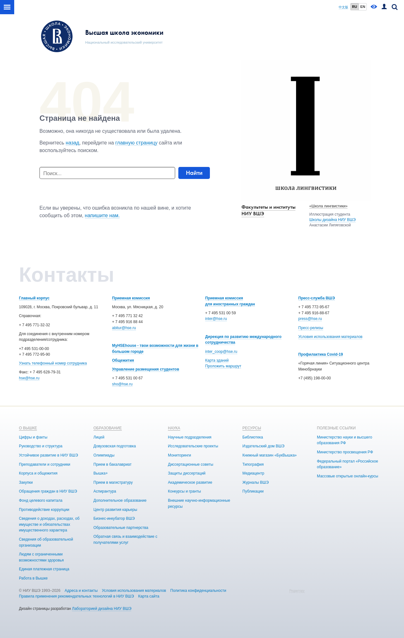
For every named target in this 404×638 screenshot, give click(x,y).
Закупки (26, 482)
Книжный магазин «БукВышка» (269, 455)
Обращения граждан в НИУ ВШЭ (48, 491)
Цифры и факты (33, 437)
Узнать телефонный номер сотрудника (53, 363)
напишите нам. (102, 215)
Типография (253, 464)
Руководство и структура (40, 446)
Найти (194, 173)
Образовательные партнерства (120, 527)
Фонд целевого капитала (40, 500)
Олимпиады (104, 455)
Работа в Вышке (33, 578)
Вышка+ (100, 473)
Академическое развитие (190, 482)
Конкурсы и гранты (184, 491)
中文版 (343, 7)
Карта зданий (217, 360)
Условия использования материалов (330, 336)
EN (362, 7)
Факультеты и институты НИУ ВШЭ (268, 210)
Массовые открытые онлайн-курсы (347, 476)
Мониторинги (179, 455)
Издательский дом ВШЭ (263, 446)
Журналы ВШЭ (255, 482)
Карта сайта (148, 596)
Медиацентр (253, 473)
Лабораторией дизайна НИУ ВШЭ (101, 608)
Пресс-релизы (310, 328)
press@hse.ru (310, 318)
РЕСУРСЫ (251, 428)
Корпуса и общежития (38, 473)
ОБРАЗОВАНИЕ (107, 428)
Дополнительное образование (119, 500)
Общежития (123, 360)
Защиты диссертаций (186, 473)
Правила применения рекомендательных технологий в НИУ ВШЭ (76, 596)
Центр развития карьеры (115, 509)
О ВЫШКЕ (28, 428)
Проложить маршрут (223, 366)
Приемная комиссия (131, 298)
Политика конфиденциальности (198, 590)
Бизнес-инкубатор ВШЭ (114, 518)
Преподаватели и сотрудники (44, 464)
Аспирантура (104, 491)
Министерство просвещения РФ (345, 452)
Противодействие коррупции (44, 509)
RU (354, 7)
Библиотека (252, 437)
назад (72, 142)
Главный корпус (34, 298)
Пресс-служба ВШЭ (316, 298)
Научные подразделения (189, 437)
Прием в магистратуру (113, 482)
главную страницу (136, 142)
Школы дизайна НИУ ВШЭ (332, 220)
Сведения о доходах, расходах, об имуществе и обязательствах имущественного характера (49, 524)
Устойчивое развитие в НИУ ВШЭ (48, 455)
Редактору (297, 590)
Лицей (98, 437)
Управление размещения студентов (145, 369)
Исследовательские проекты (193, 446)
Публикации (253, 491)
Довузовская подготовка (114, 446)
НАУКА (174, 428)
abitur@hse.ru (124, 328)
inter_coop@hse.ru (221, 351)
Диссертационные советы (190, 464)
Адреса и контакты (81, 590)
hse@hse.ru (29, 378)
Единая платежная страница (44, 569)
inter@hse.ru (216, 318)
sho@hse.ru (122, 384)
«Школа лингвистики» (328, 206)
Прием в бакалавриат (112, 464)
